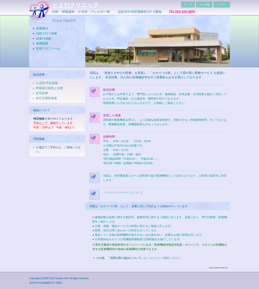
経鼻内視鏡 (43, 38)
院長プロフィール (48, 48)
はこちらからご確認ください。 (163, 257)
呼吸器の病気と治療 (49, 88)
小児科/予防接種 (47, 83)
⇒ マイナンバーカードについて (123, 192)
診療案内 (42, 28)
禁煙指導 (42, 43)
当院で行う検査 (46, 33)
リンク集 (204, 4)
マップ (188, 4)
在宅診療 (42, 93)
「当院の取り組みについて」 (125, 257)
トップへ (221, 4)
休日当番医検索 (46, 98)
